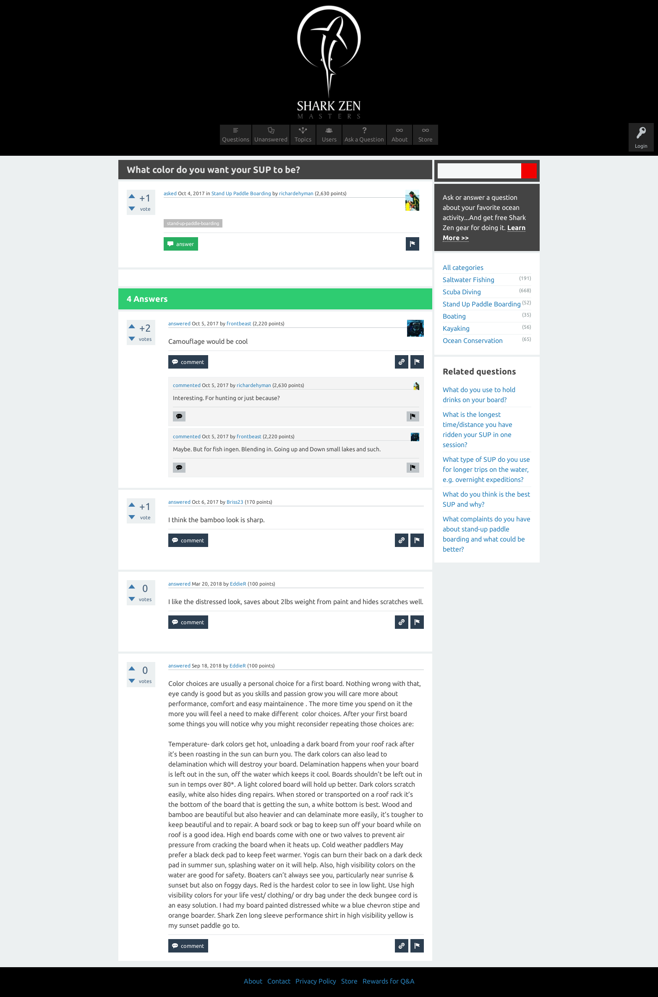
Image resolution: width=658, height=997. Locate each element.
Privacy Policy (315, 981)
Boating (454, 316)
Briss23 (235, 502)
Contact (278, 981)
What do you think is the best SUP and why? (486, 499)
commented (187, 385)
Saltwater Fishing (468, 279)
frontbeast (239, 323)
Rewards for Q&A (389, 981)
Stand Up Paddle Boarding (241, 193)
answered (179, 323)
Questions (235, 139)
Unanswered (270, 139)
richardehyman (296, 193)
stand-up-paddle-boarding (193, 223)
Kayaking (456, 328)
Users (329, 139)
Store (425, 139)
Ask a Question (364, 139)
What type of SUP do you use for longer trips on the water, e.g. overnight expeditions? (486, 469)
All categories (463, 267)
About (400, 139)
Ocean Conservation (473, 340)
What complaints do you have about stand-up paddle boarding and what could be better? (486, 534)
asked (170, 193)
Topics (303, 139)
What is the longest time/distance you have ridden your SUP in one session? (477, 429)
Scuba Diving (462, 292)
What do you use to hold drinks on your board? (479, 394)
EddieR (238, 583)
